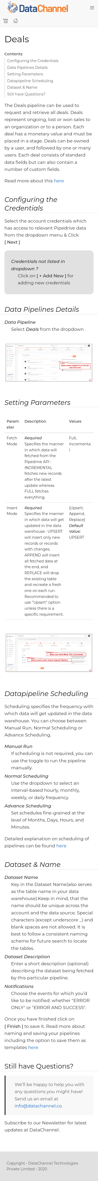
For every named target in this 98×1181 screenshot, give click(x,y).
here (59, 180)
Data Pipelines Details (27, 67)
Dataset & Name (22, 87)
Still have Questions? (26, 94)
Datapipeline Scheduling (30, 81)
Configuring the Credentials (33, 60)
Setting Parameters (25, 74)
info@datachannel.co (38, 1105)
